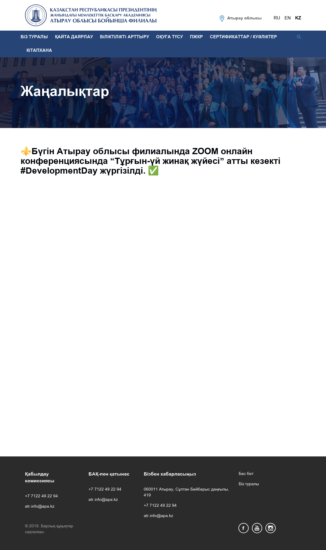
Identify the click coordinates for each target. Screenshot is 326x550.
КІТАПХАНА (39, 51)
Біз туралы (249, 484)
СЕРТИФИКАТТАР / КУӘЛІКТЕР (243, 37)
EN (288, 18)
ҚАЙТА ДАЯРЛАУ (74, 37)
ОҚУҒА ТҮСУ (169, 37)
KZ (298, 18)
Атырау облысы (244, 18)
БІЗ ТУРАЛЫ (34, 37)
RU (277, 18)
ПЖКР (196, 37)
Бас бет (246, 474)
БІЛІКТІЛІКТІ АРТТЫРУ (124, 37)
